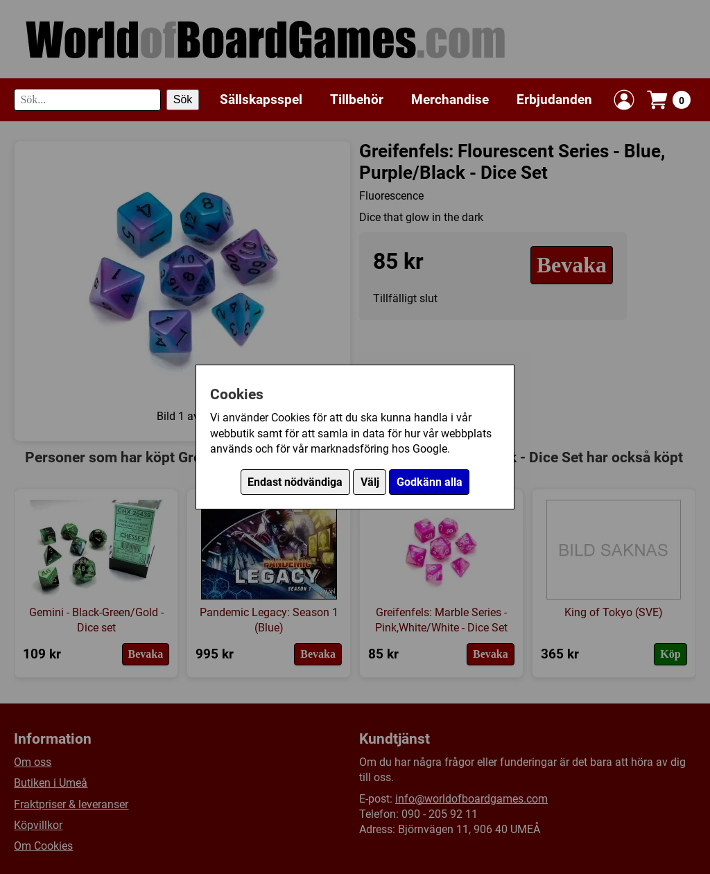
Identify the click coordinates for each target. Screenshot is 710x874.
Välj (370, 482)
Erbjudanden (554, 99)
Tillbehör (356, 99)
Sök (183, 99)
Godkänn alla (429, 482)
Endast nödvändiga (295, 482)
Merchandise (450, 99)
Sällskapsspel (261, 99)
